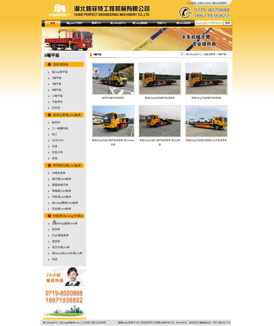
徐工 (54, 134)
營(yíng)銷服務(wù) (139, 24)
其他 (54, 158)
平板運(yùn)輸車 (61, 196)
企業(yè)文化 (204, 3)
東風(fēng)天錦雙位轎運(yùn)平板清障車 (206, 140)
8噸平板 (56, 89)
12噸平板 (57, 95)
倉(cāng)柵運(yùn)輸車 (65, 202)
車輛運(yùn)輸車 (61, 190)
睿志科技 (194, 322)
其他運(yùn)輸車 (61, 208)
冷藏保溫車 (58, 172)
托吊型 (56, 107)
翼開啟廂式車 (60, 184)
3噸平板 (56, 77)
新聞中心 (96, 23)
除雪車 (56, 229)
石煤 (54, 146)
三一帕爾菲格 (60, 128)
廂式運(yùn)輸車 (61, 178)
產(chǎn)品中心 (118, 23)
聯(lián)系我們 (219, 3)
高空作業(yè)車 (61, 247)
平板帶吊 (57, 101)
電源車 (56, 241)
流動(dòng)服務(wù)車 (65, 223)
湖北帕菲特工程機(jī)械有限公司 (157, 322)
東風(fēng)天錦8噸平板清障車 (160, 98)
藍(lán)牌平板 (60, 72)
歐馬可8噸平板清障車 (113, 98)
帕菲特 (56, 122)
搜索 (227, 22)
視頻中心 (161, 23)
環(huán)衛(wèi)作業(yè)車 (67, 253)
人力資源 (191, 3)
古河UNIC (58, 140)
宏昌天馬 (57, 152)
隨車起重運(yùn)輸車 (67, 115)
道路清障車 (60, 64)
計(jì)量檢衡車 (60, 235)
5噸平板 (56, 83)
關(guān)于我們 (74, 23)
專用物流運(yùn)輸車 (67, 165)
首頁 (52, 23)
